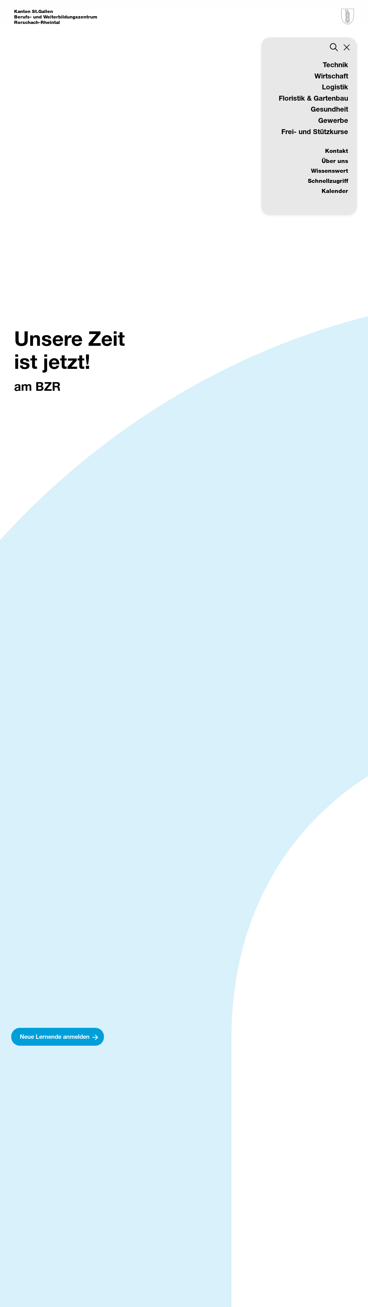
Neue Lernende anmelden (55, 1036)
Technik (335, 65)
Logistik (335, 87)
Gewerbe (333, 120)
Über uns (335, 160)
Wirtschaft (331, 76)
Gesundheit (329, 109)
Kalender (335, 190)
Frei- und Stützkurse (314, 131)
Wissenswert (329, 170)
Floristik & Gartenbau (313, 98)
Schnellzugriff (328, 180)
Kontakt (336, 150)
